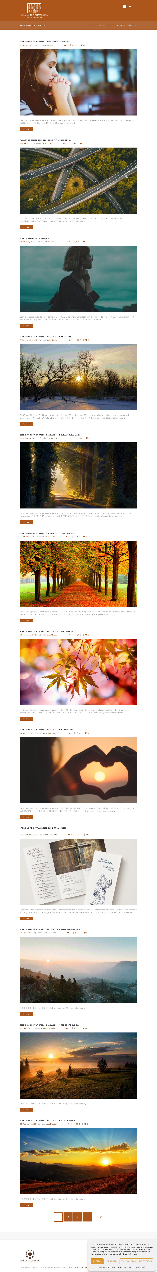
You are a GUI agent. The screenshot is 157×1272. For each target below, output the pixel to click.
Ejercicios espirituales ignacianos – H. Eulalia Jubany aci (50, 435)
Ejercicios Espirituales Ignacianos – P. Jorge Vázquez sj (49, 1025)
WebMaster (47, 45)
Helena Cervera (50, 733)
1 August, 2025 (26, 733)
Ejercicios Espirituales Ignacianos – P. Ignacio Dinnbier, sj (50, 929)
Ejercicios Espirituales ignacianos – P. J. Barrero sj (47, 730)
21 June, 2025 (26, 933)
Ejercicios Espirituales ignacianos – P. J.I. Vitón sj (46, 337)
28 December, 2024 (29, 835)
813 (72, 835)
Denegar (111, 1261)
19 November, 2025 (28, 438)
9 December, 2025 (28, 340)
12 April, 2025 (25, 143)
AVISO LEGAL (81, 1267)
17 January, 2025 (27, 242)
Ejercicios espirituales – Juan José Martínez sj (44, 42)
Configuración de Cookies (136, 1261)
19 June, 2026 (26, 45)
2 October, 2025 (27, 536)
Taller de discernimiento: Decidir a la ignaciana (45, 140)
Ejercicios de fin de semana (34, 238)
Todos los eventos (105, 25)
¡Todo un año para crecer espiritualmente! (43, 828)
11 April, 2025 (25, 1028)
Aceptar (97, 1261)
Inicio (92, 25)
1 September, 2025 (28, 635)
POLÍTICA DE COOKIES (108, 1267)
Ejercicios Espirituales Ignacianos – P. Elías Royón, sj (48, 1121)
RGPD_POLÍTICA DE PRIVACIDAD (131, 1267)
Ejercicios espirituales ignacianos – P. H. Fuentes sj (47, 533)
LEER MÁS (26, 129)
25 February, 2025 (28, 1124)
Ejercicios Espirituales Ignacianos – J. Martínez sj (46, 631)
